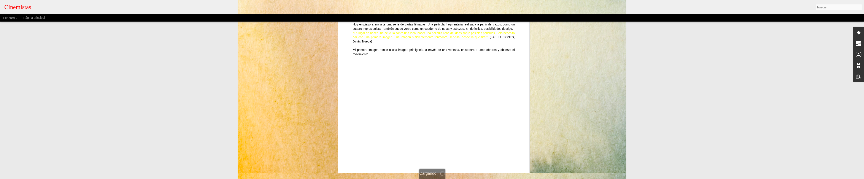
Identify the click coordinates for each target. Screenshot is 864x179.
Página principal (34, 17)
